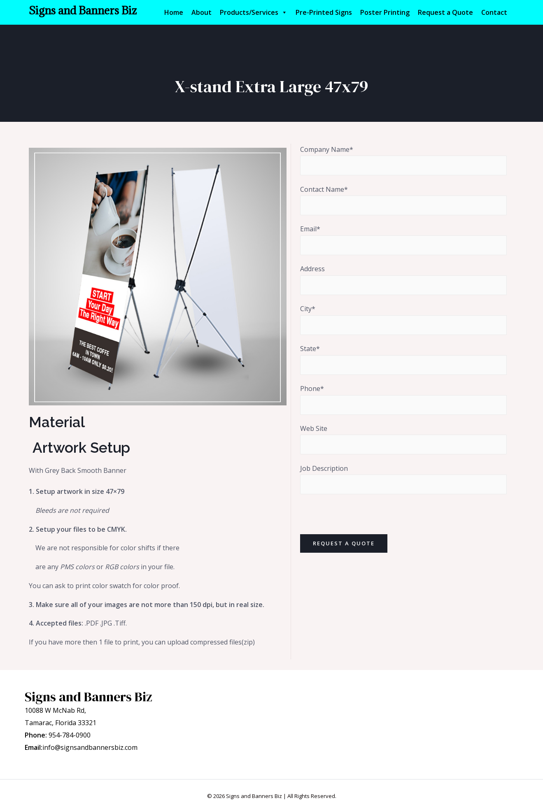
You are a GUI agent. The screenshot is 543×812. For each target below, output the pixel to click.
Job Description (403, 479)
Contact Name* (403, 200)
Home (173, 12)
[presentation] (362, 519)
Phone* (403, 399)
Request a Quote (445, 12)
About (201, 12)
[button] (284, 12)
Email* (403, 240)
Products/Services (253, 12)
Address (403, 279)
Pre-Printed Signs (324, 12)
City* (403, 319)
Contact (494, 12)
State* (403, 359)
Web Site (403, 439)
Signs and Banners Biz (83, 10)
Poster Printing (385, 12)
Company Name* (403, 160)
